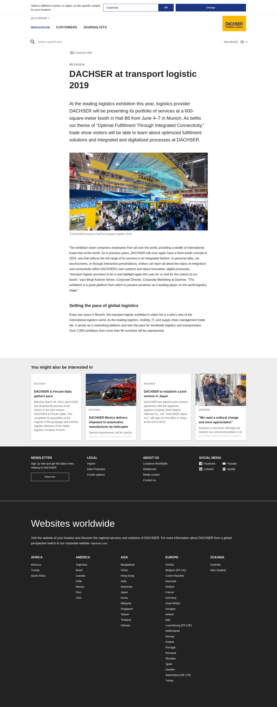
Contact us (149, 480)
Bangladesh (128, 564)
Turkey (170, 680)
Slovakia (171, 658)
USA (78, 597)
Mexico (80, 586)
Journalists (97, 27)
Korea (124, 597)
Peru (79, 592)
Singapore (127, 608)
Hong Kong (127, 575)
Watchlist (231, 42)
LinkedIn (206, 469)
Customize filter (80, 52)
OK (166, 7)
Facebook (207, 463)
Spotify (229, 469)
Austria (170, 564)
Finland (170, 586)
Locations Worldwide (155, 463)
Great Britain (173, 603)
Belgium (170, 570)
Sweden (170, 669)
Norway (170, 636)
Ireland (170, 614)
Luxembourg (173, 625)
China (124, 570)
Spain (169, 664)
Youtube (230, 463)
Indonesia (126, 586)
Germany (171, 597)
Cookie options (96, 474)
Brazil (79, 570)
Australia (215, 564)
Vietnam (125, 625)
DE (189, 625)
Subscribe (50, 477)
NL (183, 570)
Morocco (36, 564)
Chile (79, 581)
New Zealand (218, 570)
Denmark (171, 581)
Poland (170, 641)
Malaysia (126, 603)
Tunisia (35, 570)
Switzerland (172, 675)
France (170, 592)
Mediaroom (41, 27)
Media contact (151, 474)
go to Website (41, 18)
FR (178, 570)
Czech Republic (175, 575)
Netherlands (173, 630)
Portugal (170, 647)
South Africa (38, 575)
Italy (168, 619)
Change (210, 7)
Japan (124, 592)
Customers (68, 27)
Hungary (171, 608)
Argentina (81, 564)
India (123, 581)
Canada (80, 575)
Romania (171, 652)
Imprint (91, 463)
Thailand (126, 619)
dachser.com (99, 543)
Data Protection (96, 469)
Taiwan (125, 614)
